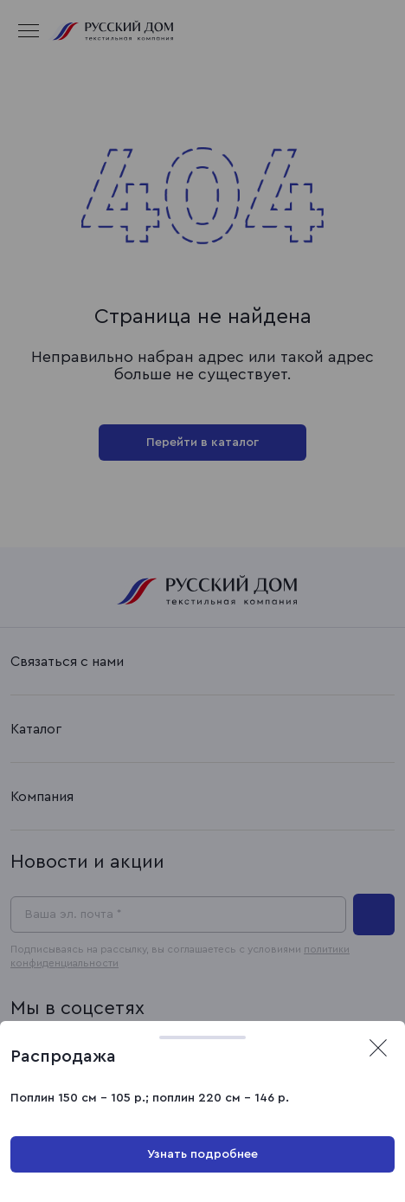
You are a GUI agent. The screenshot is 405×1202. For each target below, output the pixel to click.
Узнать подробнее (202, 1154)
